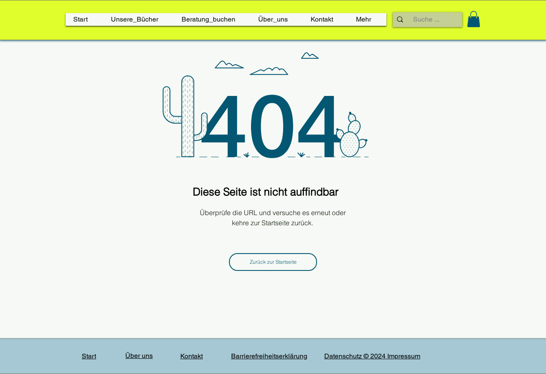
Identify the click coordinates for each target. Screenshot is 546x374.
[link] (473, 19)
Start (89, 356)
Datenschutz (344, 356)
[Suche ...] (426, 19)
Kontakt (191, 356)
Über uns (139, 356)
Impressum (403, 356)
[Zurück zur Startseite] (273, 262)
